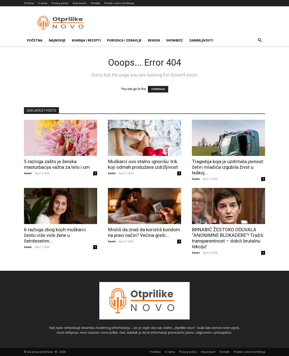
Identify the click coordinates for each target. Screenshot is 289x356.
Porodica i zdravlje (124, 40)
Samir (28, 173)
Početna (29, 3)
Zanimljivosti (201, 40)
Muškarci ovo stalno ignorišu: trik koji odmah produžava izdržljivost (143, 164)
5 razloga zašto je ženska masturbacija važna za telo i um (57, 164)
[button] (259, 41)
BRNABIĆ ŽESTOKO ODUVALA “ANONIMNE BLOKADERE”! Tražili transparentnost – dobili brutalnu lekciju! (227, 238)
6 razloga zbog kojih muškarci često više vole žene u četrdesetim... (55, 235)
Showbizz (174, 40)
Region (154, 40)
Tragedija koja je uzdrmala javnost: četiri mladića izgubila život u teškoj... (228, 167)
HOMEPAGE (158, 89)
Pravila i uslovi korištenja (119, 3)
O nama (42, 3)
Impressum (79, 3)
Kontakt (95, 3)
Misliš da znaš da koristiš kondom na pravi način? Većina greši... (144, 232)
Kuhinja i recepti (86, 40)
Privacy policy (60, 3)
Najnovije (57, 40)
